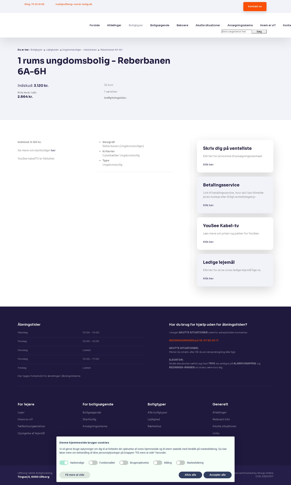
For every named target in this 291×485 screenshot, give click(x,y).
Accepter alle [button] (218, 474)
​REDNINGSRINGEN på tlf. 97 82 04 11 (193, 340)
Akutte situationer (208, 25)
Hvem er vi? (268, 25)
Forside (95, 25)
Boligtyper (136, 25)
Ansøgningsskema (240, 25)
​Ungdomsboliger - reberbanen (79, 49)
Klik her (208, 164)
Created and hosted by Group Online (250, 473)
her (53, 150)
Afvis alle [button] (190, 474)
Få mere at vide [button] (74, 474)
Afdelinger (114, 25)
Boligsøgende (159, 25)
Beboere (182, 25)
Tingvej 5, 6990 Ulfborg (33, 476)
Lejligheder (52, 49)
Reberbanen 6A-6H (111, 49)
